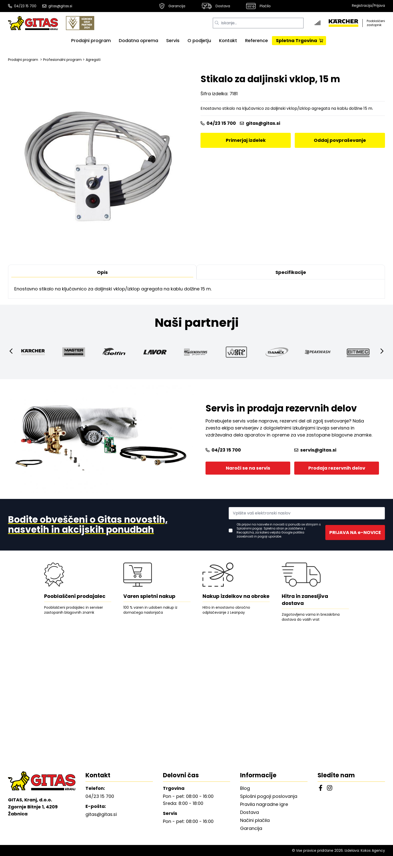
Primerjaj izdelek (246, 140)
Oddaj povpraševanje (340, 140)
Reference (256, 40)
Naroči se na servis (248, 468)
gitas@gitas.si (57, 6)
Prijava (379, 5)
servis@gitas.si (315, 450)
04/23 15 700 (22, 6)
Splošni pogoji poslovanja (268, 796)
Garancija (172, 6)
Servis (172, 40)
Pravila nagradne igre (264, 804)
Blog (245, 788)
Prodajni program (91, 40)
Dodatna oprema (138, 40)
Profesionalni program (62, 59)
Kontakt (228, 40)
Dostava (215, 6)
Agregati (93, 59)
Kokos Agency (373, 850)
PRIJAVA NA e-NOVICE (355, 532)
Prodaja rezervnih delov (336, 468)
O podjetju (199, 40)
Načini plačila (255, 820)
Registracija (362, 5)
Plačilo (258, 6)
